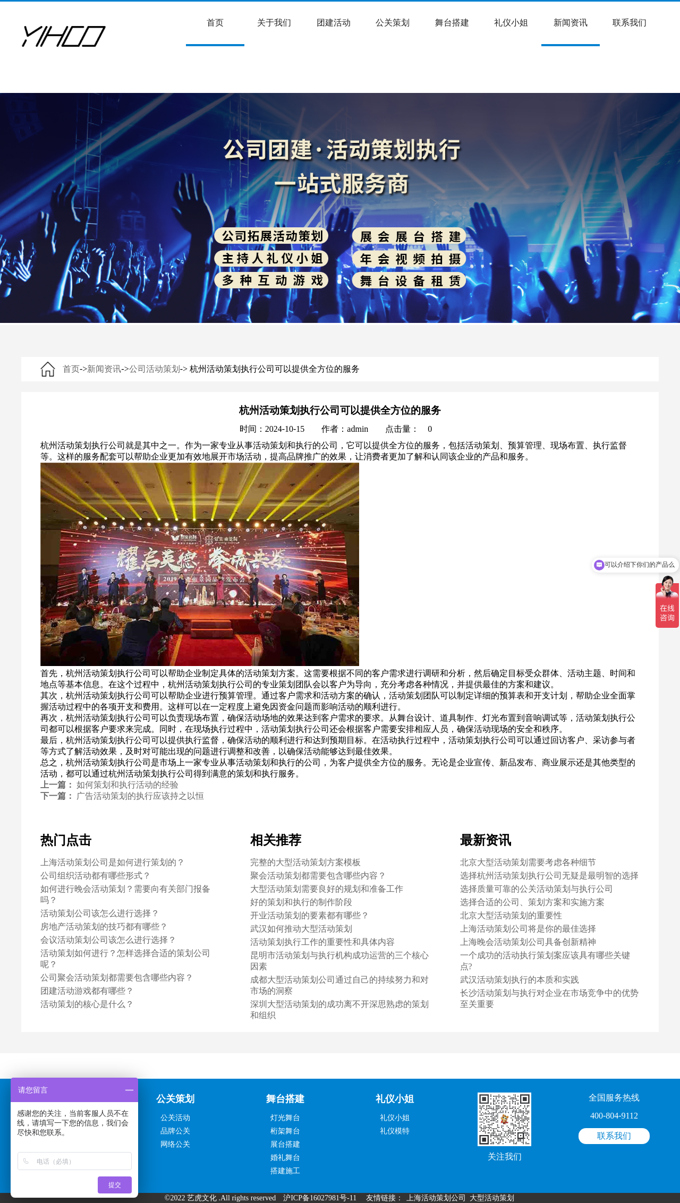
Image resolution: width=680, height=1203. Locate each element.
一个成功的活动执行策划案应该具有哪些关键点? (545, 961)
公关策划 (393, 22)
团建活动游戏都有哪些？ (87, 990)
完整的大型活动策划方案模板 (305, 862)
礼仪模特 (395, 1131)
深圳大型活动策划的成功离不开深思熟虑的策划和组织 (339, 1010)
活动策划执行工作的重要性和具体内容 (322, 941)
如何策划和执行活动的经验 (127, 784)
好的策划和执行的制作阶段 (301, 902)
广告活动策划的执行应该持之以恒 (140, 795)
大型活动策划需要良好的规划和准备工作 (326, 888)
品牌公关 (175, 1131)
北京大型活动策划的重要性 (511, 915)
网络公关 (175, 1144)
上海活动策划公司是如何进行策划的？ (112, 862)
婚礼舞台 (285, 1158)
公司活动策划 (154, 368)
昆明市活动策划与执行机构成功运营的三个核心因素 (339, 961)
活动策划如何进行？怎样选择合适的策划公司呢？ (125, 959)
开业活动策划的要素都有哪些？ (309, 915)
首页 (215, 32)
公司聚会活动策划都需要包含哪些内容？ (116, 977)
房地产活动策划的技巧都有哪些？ (104, 926)
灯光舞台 (285, 1118)
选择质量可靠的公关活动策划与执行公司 (536, 888)
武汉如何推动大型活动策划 (301, 928)
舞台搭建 (452, 22)
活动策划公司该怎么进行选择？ (99, 913)
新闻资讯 (570, 32)
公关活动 (175, 1118)
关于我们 (274, 22)
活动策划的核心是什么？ (87, 1004)
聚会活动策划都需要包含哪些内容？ (318, 875)
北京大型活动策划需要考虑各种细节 (528, 862)
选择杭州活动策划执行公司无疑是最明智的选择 (549, 875)
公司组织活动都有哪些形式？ (95, 875)
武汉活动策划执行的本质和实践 (519, 979)
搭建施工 (285, 1171)
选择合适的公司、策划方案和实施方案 (532, 902)
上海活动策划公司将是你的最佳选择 (528, 928)
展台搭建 (285, 1144)
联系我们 (630, 22)
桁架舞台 (285, 1131)
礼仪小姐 (511, 22)
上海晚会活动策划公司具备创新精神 (528, 941)
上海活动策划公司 (436, 1198)
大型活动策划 (492, 1198)
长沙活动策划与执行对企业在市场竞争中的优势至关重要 (549, 998)
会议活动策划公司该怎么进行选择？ (108, 939)
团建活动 (334, 22)
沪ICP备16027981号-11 (319, 1198)
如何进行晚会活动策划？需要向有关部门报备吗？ (125, 894)
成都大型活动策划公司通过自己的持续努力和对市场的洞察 (339, 985)
